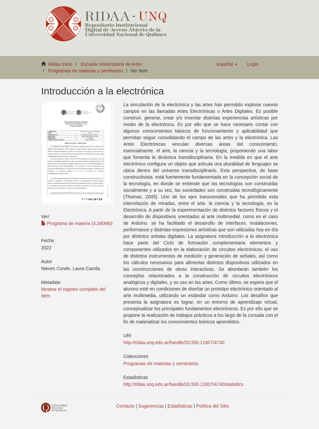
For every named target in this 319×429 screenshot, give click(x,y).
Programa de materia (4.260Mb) (76, 223)
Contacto (125, 406)
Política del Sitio (212, 406)
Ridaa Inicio (60, 64)
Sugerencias (151, 406)
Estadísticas (180, 406)
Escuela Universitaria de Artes (111, 64)
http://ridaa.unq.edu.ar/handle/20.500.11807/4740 (173, 342)
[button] (227, 64)
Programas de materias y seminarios (85, 70)
